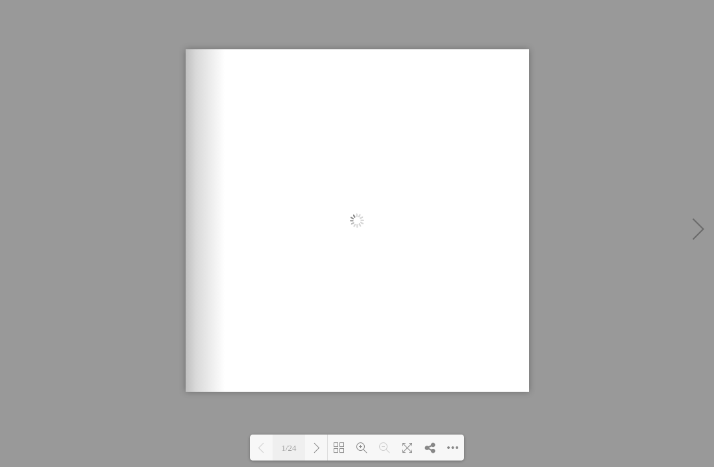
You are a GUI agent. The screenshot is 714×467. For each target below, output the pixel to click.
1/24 (288, 448)
